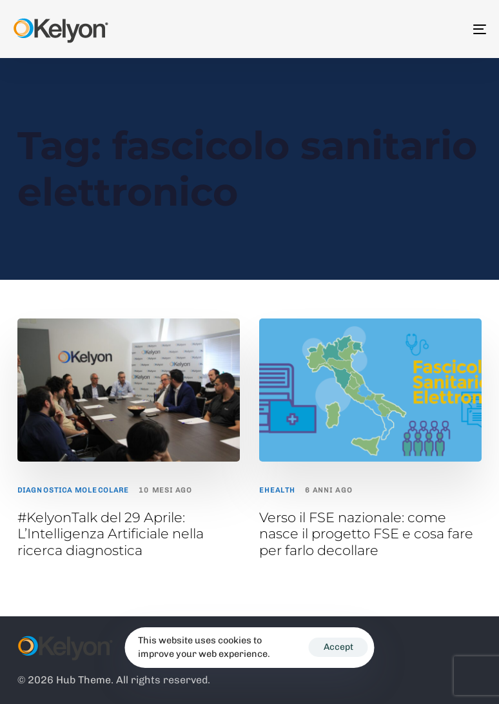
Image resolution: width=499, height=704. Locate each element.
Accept (338, 646)
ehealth (277, 490)
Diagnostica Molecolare (73, 490)
